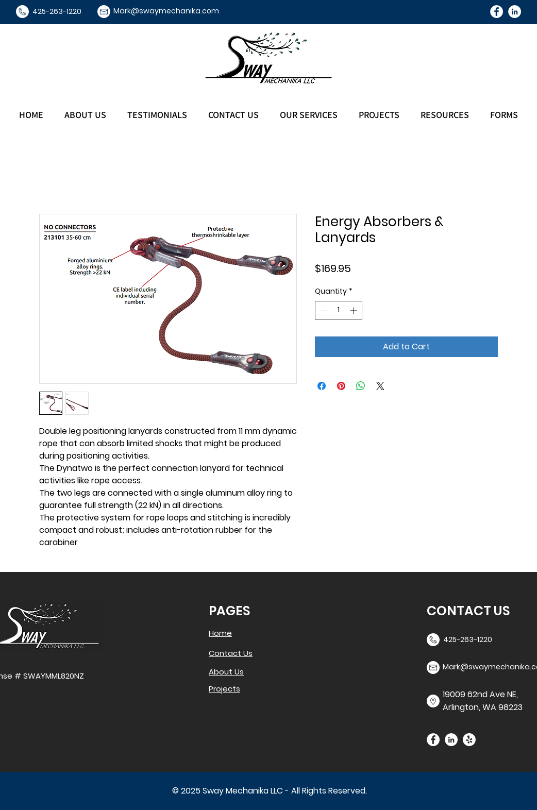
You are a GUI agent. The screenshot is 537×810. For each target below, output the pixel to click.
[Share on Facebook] (321, 386)
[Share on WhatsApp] (361, 386)
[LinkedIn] (514, 11)
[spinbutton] (338, 310)
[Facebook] (496, 11)
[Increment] (354, 310)
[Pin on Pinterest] (341, 386)
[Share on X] (380, 386)
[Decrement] (322, 310)
